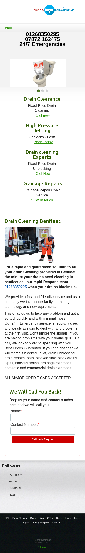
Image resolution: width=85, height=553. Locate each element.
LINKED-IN (11, 488)
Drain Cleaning (19, 518)
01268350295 (16, 287)
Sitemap (42, 547)
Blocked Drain (37, 518)
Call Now (43, 173)
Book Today (43, 142)
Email (9, 495)
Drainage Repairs (40, 522)
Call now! (43, 115)
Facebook (12, 474)
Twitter (11, 481)
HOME (6, 518)
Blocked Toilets (63, 518)
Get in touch (43, 200)
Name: (15, 411)
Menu (43, 27)
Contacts (56, 522)
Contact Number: (24, 424)
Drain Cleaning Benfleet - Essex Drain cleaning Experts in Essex (56, 14)
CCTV (50, 518)
